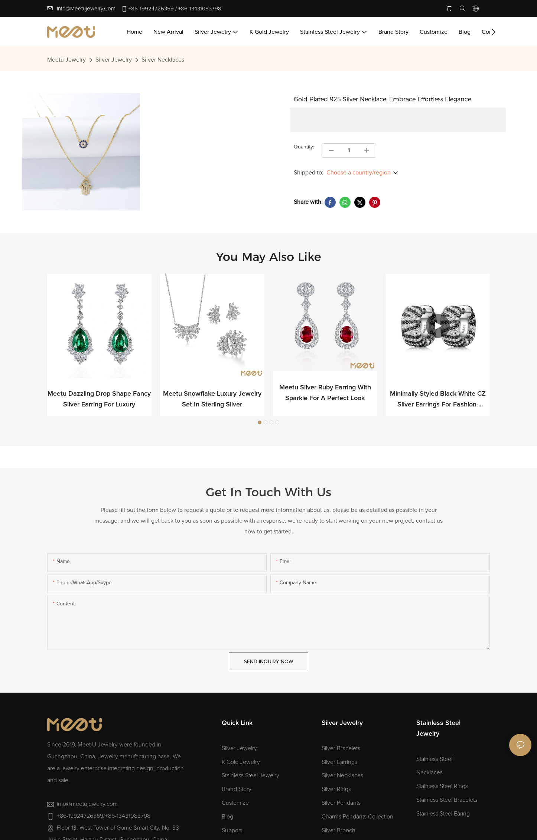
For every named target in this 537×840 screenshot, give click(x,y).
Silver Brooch (338, 830)
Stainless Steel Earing (443, 814)
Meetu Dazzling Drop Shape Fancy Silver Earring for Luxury (99, 399)
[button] (493, 32)
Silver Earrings (339, 762)
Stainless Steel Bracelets (446, 800)
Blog (227, 817)
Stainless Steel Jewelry (250, 775)
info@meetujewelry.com (86, 9)
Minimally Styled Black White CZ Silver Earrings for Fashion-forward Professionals (438, 400)
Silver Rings (336, 789)
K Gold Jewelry (241, 762)
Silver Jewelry (113, 60)
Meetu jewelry (66, 60)
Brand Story (236, 789)
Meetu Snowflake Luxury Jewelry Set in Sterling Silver (212, 399)
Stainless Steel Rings (442, 786)
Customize (235, 803)
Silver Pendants (341, 803)
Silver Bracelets (341, 748)
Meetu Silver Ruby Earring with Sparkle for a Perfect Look (325, 393)
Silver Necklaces (162, 60)
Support (232, 830)
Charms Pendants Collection (357, 817)
